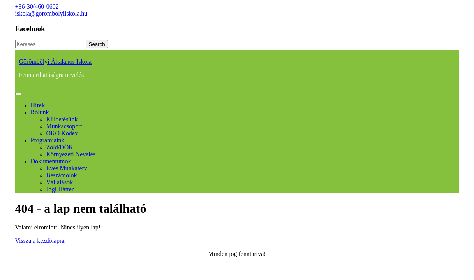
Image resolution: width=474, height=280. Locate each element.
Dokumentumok (51, 161)
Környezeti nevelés (71, 154)
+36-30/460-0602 (37, 6)
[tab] (18, 94)
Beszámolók (61, 175)
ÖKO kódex (62, 133)
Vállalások (59, 182)
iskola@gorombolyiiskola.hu (51, 13)
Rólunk (40, 112)
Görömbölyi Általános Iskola (55, 61)
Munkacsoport (64, 126)
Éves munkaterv (66, 168)
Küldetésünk (62, 119)
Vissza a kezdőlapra (40, 240)
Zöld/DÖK (59, 147)
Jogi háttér (60, 189)
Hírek (38, 105)
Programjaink (48, 140)
